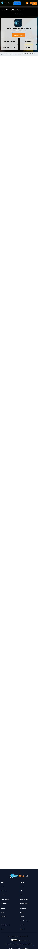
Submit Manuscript (19, 35)
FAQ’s (2, 929)
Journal (3, 54)
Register (17, 3)
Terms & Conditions (24, 903)
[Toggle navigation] (34, 3)
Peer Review (4, 895)
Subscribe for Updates (25, 920)
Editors (2, 912)
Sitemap (22, 925)
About (2, 886)
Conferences (4, 903)
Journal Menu (19, 14)
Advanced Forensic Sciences (14, 54)
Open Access (4, 890)
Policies (21, 890)
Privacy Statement (24, 899)
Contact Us (22, 929)
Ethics (21, 895)
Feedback (22, 886)
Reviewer (3, 916)
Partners (22, 912)
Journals (3, 920)
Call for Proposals (5, 899)
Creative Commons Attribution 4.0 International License (18, 944)
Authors (3, 908)
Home (2, 882)
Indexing (22, 882)
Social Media (23, 908)
